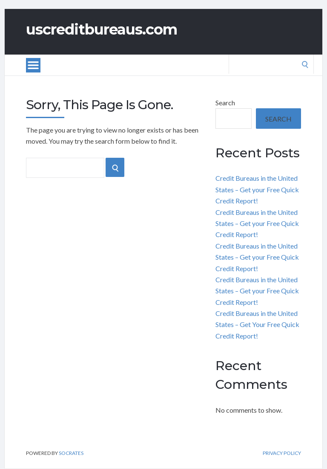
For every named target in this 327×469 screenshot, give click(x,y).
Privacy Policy (282, 453)
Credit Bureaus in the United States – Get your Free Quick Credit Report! (257, 189)
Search (225, 102)
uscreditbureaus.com (101, 29)
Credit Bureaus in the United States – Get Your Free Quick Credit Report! (257, 324)
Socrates (71, 453)
